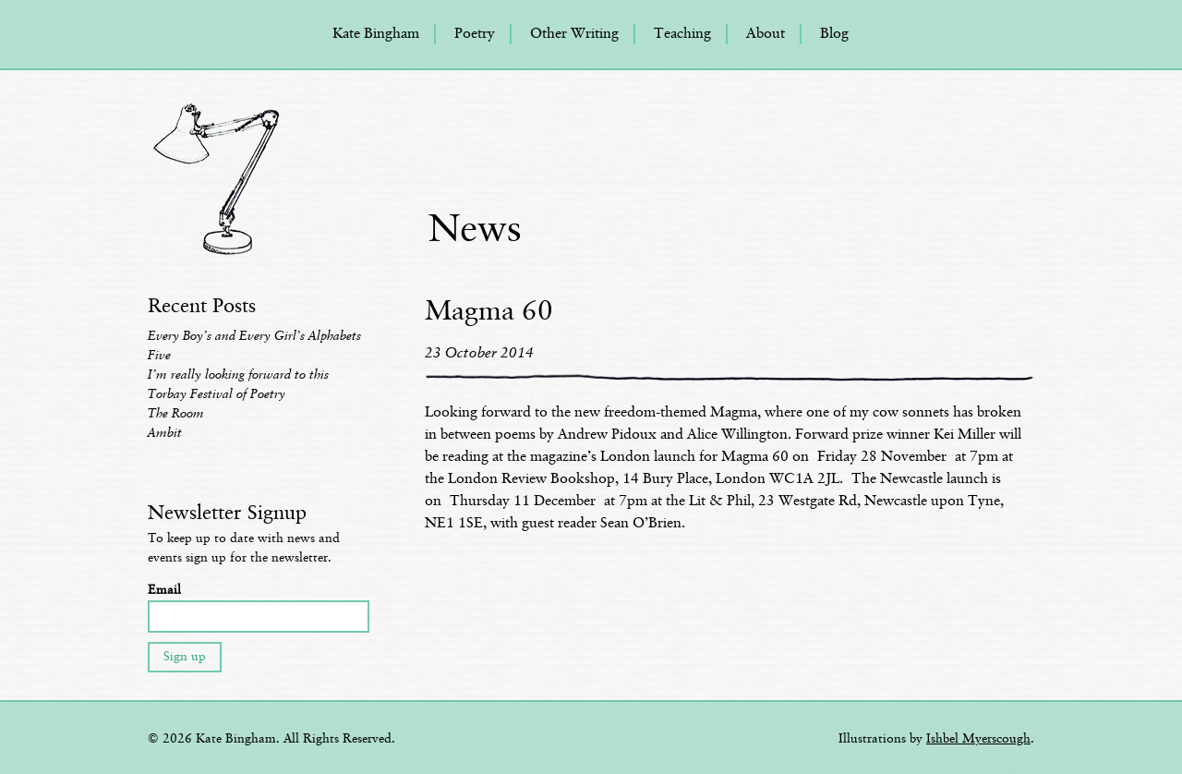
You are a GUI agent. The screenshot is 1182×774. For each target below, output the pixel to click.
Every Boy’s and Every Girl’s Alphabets (254, 336)
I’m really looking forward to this (238, 375)
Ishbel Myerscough (978, 738)
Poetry (474, 34)
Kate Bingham (375, 34)
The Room (176, 413)
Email (164, 590)
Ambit (165, 433)
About (765, 34)
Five (159, 355)
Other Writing (574, 34)
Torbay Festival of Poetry (216, 394)
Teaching (682, 34)
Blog (834, 34)
